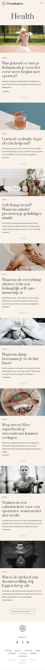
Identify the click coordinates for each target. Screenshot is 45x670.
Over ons (12, 660)
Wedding (12, 653)
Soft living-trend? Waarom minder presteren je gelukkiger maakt (22, 211)
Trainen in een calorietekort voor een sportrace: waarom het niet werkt (21, 509)
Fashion (8, 651)
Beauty (18, 651)
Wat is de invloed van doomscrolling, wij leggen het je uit (20, 581)
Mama (37, 651)
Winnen (33, 653)
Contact (23, 660)
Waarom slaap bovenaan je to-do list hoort (20, 359)
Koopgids (22, 656)
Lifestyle (23, 653)
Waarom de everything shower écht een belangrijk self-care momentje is (21, 286)
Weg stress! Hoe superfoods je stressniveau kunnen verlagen (20, 431)
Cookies (22, 663)
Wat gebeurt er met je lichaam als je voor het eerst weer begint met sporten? (21, 70)
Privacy (33, 660)
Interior (28, 651)
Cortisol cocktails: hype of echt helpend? (22, 141)
